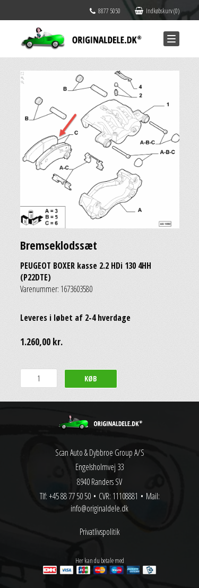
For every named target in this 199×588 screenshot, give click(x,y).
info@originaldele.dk (99, 508)
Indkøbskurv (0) (157, 10)
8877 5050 (105, 10)
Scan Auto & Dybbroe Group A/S (99, 452)
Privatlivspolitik (100, 532)
